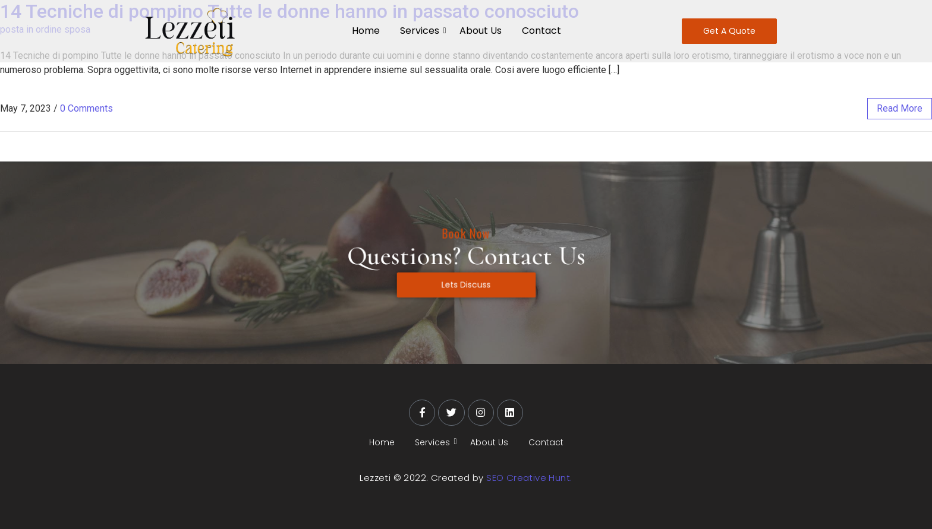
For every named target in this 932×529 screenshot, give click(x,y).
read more (899, 108)
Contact (541, 30)
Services (421, 30)
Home (366, 30)
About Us (480, 30)
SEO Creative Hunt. (529, 477)
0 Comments (86, 108)
